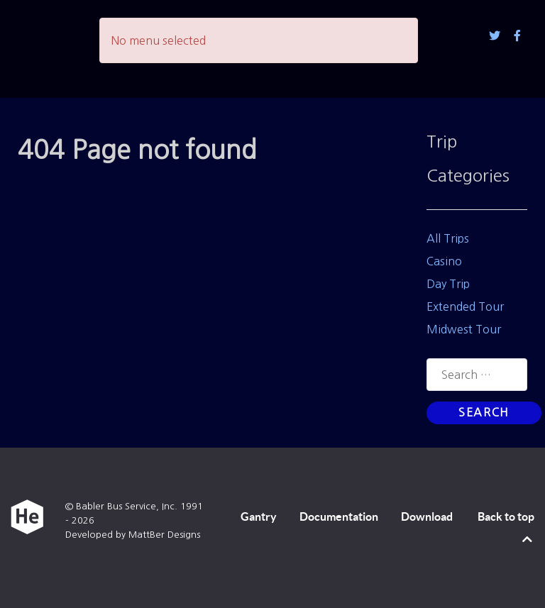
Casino (444, 261)
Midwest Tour (463, 329)
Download (427, 516)
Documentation (338, 516)
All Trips (447, 238)
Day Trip (448, 283)
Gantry (259, 516)
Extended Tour (465, 306)
